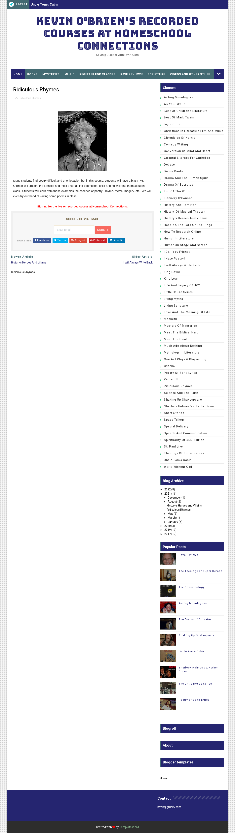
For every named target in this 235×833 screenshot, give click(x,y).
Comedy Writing (176, 144)
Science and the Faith (181, 392)
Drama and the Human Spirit (186, 178)
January (173, 521)
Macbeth (170, 319)
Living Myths (173, 298)
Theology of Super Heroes (184, 453)
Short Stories (174, 413)
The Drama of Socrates (195, 619)
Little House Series (178, 292)
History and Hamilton (180, 204)
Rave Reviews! (131, 74)
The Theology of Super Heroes (200, 571)
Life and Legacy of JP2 (182, 285)
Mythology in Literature (182, 352)
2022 (167, 489)
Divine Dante (173, 171)
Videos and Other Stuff (190, 74)
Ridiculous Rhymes (30, 98)
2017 (167, 534)
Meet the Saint (175, 339)
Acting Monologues (178, 97)
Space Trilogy (174, 419)
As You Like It (174, 104)
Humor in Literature (179, 238)
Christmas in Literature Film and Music (193, 131)
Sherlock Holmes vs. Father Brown (190, 406)
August (172, 501)
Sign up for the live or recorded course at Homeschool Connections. (82, 206)
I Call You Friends (177, 251)
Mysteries (51, 74)
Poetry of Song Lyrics (180, 372)
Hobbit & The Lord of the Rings (188, 225)
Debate (169, 164)
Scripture (156, 74)
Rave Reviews (188, 554)
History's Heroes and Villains (186, 218)
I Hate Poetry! (174, 258)
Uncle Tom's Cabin (44, 4)
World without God (178, 466)
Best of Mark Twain (179, 117)
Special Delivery (176, 426)
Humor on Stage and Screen (186, 245)
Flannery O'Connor (178, 198)
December (174, 497)
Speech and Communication (185, 433)
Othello (169, 366)
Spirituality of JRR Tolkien (184, 440)
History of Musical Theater (184, 211)
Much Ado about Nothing (183, 345)
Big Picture (172, 124)
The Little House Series (195, 683)
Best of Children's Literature (186, 110)
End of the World (177, 191)
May (170, 513)
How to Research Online (182, 231)
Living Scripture (176, 305)
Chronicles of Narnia (180, 137)
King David (172, 272)
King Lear (171, 278)
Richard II (171, 379)
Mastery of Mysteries (180, 325)
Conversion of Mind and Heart (187, 151)
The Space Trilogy (192, 587)
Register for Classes (97, 74)
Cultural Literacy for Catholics (187, 157)
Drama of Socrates (178, 184)
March (172, 517)
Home (18, 74)
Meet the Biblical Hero (181, 332)
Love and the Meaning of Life (187, 312)
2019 (167, 529)
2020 (167, 525)
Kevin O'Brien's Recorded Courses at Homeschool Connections (117, 33)
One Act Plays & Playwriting (185, 359)
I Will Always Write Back (182, 265)
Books (32, 74)
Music (69, 74)
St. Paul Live (173, 446)
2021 (167, 493)
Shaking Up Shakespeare (183, 399)
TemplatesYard (129, 827)
